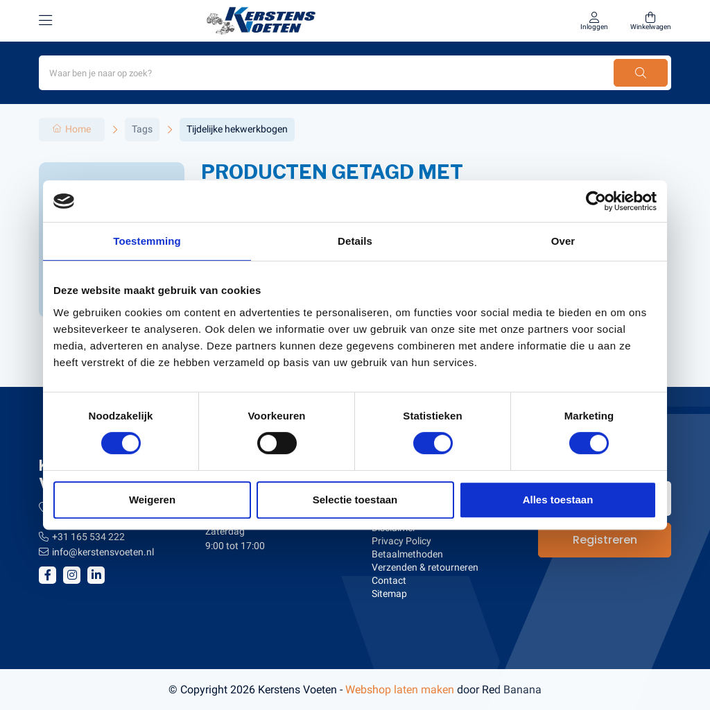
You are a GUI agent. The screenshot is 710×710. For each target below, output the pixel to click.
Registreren (605, 540)
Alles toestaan (558, 499)
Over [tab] (563, 241)
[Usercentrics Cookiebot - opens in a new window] (596, 201)
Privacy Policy (401, 540)
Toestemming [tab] (147, 241)
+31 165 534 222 (88, 536)
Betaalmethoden (407, 554)
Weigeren (152, 499)
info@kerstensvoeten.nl (103, 551)
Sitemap (389, 593)
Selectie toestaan (355, 499)
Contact (389, 580)
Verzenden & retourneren (425, 567)
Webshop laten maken (399, 689)
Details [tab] (355, 241)
